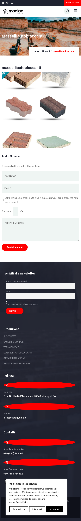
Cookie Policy (22, 502)
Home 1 (46, 51)
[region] (36, 497)
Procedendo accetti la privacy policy (22, 304)
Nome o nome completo (17, 281)
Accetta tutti (54, 509)
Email (8, 291)
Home (37, 51)
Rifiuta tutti (37, 509)
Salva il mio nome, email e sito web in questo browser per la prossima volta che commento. (41, 200)
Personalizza (19, 509)
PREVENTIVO (72, 2)
